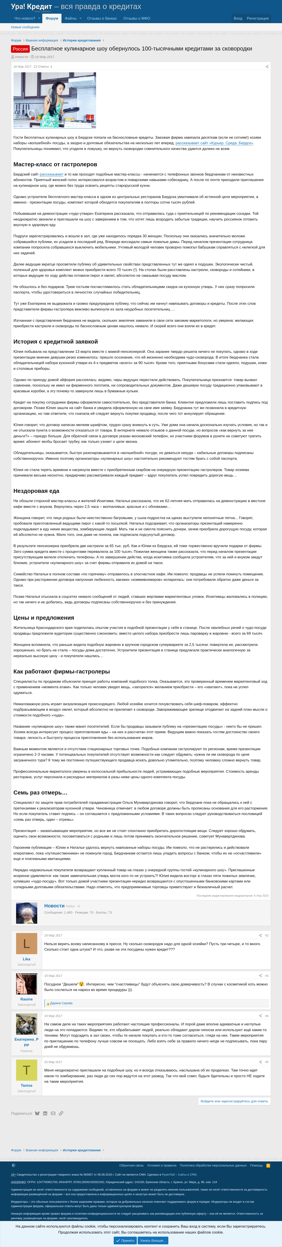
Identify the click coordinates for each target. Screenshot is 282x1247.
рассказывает (51, 174)
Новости (21, 57)
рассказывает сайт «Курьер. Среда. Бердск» (214, 143)
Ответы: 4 (43, 66)
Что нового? (24, 18)
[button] (39, 18)
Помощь (256, 1165)
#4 (267, 1016)
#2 (267, 935)
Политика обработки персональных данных (213, 1165)
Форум (52, 18)
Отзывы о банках (102, 18)
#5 (267, 1062)
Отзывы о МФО (137, 18)
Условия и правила (161, 1165)
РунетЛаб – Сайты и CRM (179, 1174)
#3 (267, 976)
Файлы (71, 18)
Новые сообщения (25, 27)
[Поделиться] (267, 67)
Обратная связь (131, 1165)
